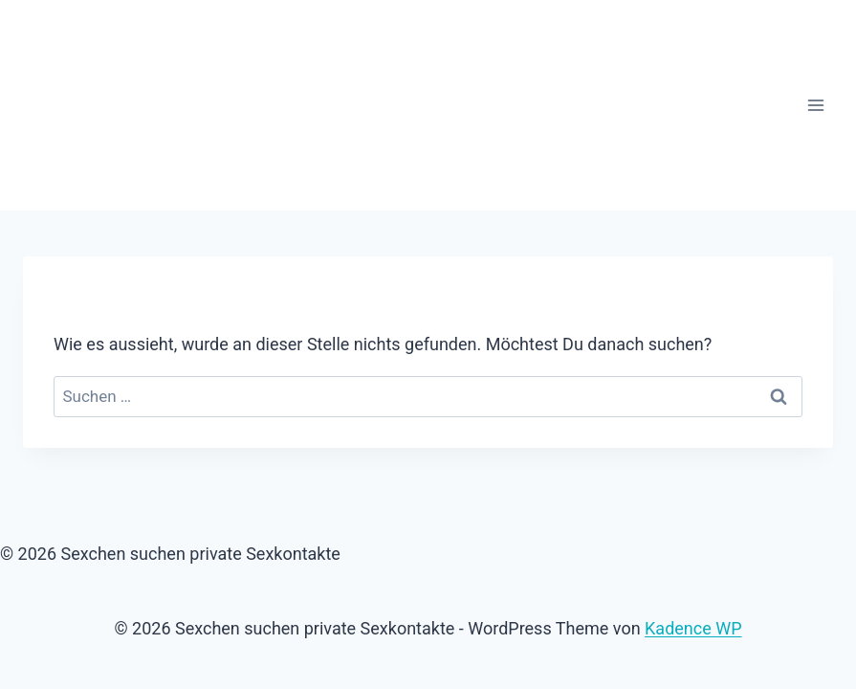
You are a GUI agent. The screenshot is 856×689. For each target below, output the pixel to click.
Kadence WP (693, 628)
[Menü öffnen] (815, 105)
